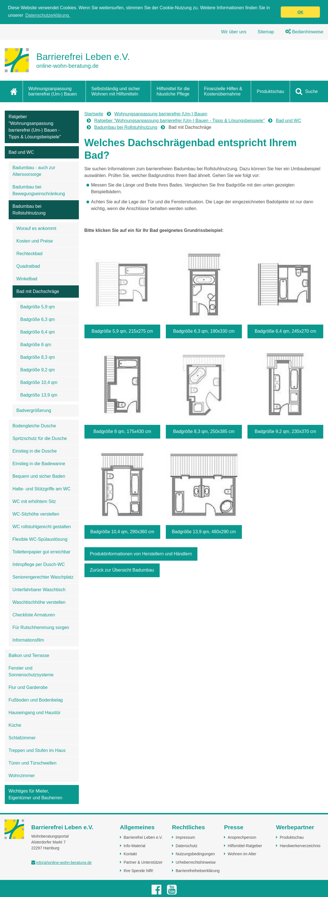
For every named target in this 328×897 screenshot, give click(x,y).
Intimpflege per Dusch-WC (39, 564)
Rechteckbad (29, 253)
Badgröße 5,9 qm (37, 306)
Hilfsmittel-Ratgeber (245, 846)
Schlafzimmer (22, 737)
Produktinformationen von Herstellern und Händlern (141, 553)
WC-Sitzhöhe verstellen (36, 514)
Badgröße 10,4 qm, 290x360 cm (122, 531)
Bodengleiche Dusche (34, 425)
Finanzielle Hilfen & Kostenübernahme (223, 91)
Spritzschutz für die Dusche (40, 438)
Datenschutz (186, 846)
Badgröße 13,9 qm (39, 395)
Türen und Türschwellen (32, 763)
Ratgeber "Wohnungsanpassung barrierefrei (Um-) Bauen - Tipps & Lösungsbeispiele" (35, 126)
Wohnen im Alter (242, 854)
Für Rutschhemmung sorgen (41, 627)
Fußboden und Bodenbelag (36, 700)
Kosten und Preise (34, 241)
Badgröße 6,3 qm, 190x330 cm (204, 331)
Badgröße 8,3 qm (37, 357)
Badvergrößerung (33, 410)
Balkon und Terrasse (29, 655)
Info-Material (134, 846)
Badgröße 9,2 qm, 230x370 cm (285, 431)
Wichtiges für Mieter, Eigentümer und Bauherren (35, 794)
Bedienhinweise (304, 31)
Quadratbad (28, 266)
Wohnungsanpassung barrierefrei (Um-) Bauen (53, 91)
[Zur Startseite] (67, 60)
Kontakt (130, 854)
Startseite (93, 113)
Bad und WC (21, 152)
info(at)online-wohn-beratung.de (63, 862)
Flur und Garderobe (28, 687)
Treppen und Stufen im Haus (37, 750)
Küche (15, 725)
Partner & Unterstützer (143, 862)
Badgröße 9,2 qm (37, 369)
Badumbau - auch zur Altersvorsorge (34, 171)
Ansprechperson (242, 837)
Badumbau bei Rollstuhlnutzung (29, 209)
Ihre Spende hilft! (138, 870)
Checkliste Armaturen (34, 614)
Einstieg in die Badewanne (39, 463)
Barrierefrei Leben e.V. (143, 837)
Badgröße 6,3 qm (37, 319)
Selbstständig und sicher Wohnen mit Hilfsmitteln (115, 91)
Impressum (185, 837)
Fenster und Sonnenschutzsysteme (31, 671)
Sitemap (266, 31)
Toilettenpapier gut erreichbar (41, 551)
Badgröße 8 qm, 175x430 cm (122, 431)
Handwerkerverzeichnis (300, 846)
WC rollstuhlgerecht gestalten (42, 526)
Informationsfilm (28, 640)
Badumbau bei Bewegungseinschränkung (39, 190)
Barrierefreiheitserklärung (198, 870)
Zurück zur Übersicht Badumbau (122, 570)
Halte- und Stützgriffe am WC (42, 488)
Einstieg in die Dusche (35, 451)
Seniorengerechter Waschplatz (43, 577)
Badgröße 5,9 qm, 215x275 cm (122, 331)
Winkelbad (26, 278)
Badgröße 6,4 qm (37, 332)
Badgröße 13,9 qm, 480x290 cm (204, 531)
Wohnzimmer (22, 775)
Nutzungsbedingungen (195, 854)
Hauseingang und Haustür (35, 712)
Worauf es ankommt (36, 228)
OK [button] (300, 12)
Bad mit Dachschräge (37, 291)
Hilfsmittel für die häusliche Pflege (173, 91)
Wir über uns (234, 31)
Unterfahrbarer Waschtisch (39, 589)
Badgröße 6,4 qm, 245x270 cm (285, 331)
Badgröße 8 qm (35, 344)
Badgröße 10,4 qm (39, 382)
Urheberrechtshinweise (196, 862)
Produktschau (270, 91)
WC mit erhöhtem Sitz (34, 501)
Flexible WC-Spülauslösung (40, 539)
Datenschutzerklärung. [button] (47, 15)
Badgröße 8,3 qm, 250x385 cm (204, 431)
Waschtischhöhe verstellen (39, 602)
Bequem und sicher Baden (39, 476)
